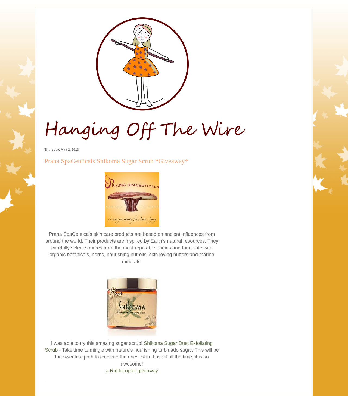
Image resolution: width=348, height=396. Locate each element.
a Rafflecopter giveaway (132, 370)
